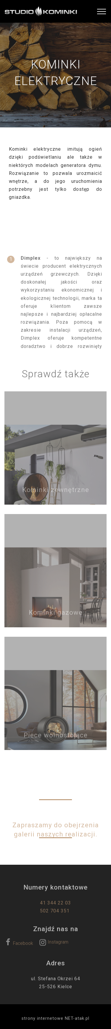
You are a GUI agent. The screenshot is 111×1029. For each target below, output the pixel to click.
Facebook (18, 945)
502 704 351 (55, 915)
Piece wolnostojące (56, 739)
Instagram (53, 944)
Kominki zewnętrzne (55, 494)
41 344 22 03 (55, 907)
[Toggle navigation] (101, 11)
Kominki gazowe (56, 616)
